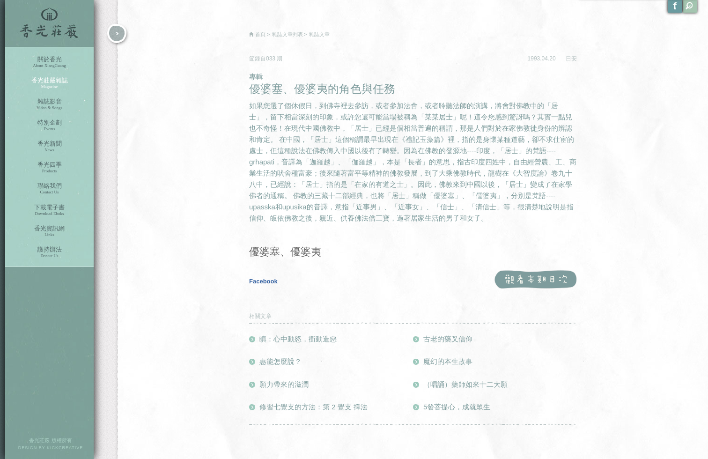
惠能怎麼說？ (280, 361)
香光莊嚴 (49, 23)
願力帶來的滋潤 (284, 384)
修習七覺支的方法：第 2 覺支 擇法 (313, 407)
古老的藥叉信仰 (447, 339)
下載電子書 (49, 210)
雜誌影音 (49, 104)
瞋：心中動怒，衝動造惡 (298, 339)
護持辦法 (49, 252)
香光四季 (49, 167)
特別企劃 (49, 125)
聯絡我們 (49, 188)
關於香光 (49, 62)
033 (271, 58)
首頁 (260, 34)
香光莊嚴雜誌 (49, 83)
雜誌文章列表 (287, 34)
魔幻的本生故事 (447, 361)
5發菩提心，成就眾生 (456, 407)
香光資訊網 (49, 231)
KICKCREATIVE (65, 447)
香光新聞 (49, 146)
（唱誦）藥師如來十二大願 (465, 384)
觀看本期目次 (535, 279)
